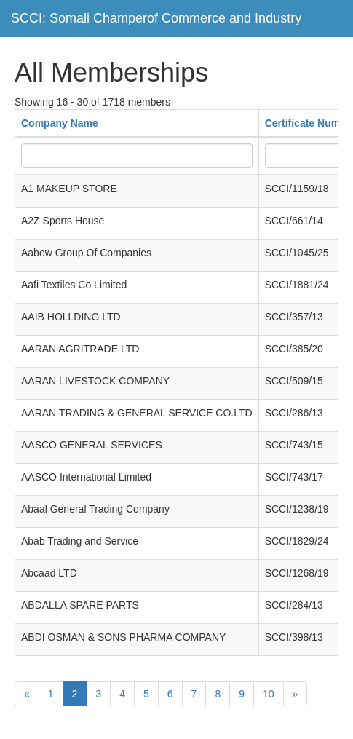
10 (268, 694)
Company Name (59, 123)
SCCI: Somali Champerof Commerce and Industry (156, 18)
